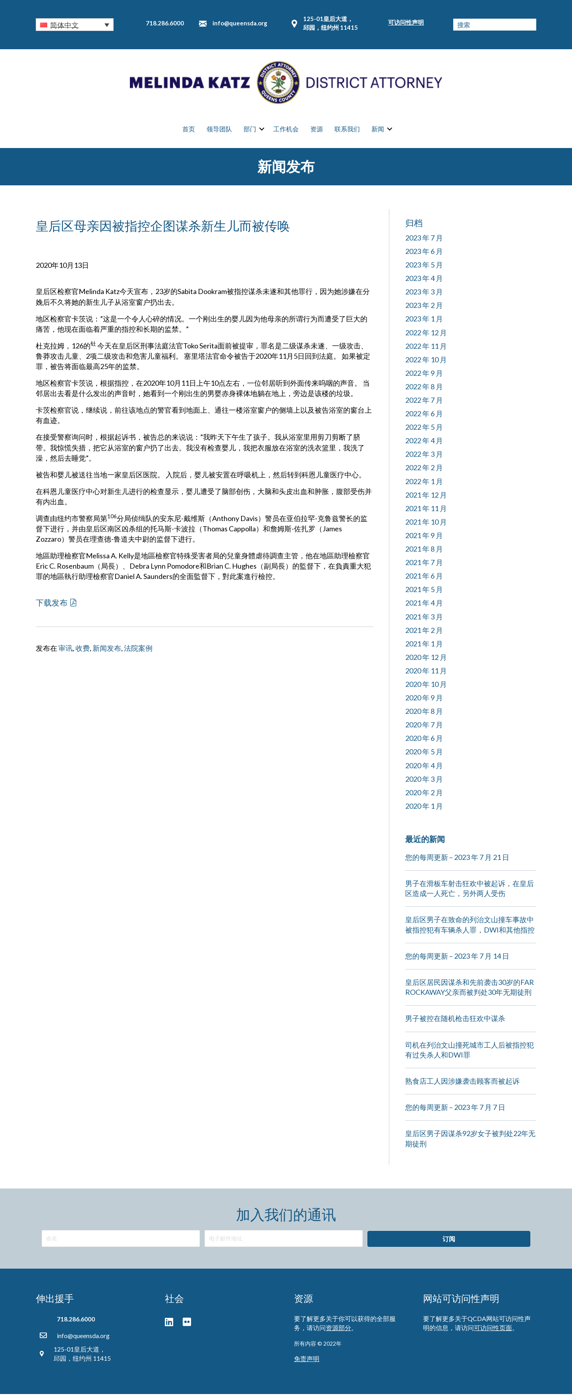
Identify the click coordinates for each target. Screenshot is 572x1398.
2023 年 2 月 (424, 309)
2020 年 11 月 (426, 675)
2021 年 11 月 (426, 512)
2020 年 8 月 (424, 715)
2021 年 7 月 (424, 566)
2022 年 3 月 (424, 458)
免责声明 (306, 1363)
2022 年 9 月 (424, 377)
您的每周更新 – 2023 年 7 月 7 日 (455, 1111)
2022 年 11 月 (426, 350)
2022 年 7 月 (424, 404)
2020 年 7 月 (424, 729)
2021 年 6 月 (424, 580)
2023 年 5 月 (424, 269)
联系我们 (347, 131)
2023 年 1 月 (424, 323)
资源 (316, 131)
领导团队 (219, 131)
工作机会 (286, 131)
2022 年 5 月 (424, 431)
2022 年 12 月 (426, 336)
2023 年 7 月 (424, 242)
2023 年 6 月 (424, 255)
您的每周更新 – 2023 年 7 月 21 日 (457, 861)
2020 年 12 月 (426, 661)
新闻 (377, 131)
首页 (188, 131)
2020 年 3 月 (424, 783)
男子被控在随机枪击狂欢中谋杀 (455, 1022)
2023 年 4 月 (424, 282)
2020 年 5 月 (424, 756)
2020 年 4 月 (424, 769)
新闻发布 (107, 652)
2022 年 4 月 (424, 444)
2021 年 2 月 (424, 634)
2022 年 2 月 (424, 471)
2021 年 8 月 (424, 553)
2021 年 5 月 (424, 593)
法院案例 (138, 652)
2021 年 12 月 (426, 498)
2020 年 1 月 (424, 810)
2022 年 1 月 (424, 485)
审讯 (65, 652)
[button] (75, 24)
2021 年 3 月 (424, 620)
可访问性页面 (493, 1332)
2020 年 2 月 (424, 796)
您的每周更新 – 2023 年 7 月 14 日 (457, 960)
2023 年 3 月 (424, 296)
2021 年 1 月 (424, 647)
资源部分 (338, 1332)
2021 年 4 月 (424, 607)
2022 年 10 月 (426, 363)
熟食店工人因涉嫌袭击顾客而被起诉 (462, 1085)
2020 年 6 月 (424, 742)
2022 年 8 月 (424, 391)
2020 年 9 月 (424, 702)
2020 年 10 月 (426, 688)
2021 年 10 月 (426, 526)
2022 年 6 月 (424, 417)
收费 (82, 652)
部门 (249, 131)
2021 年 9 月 (424, 539)
